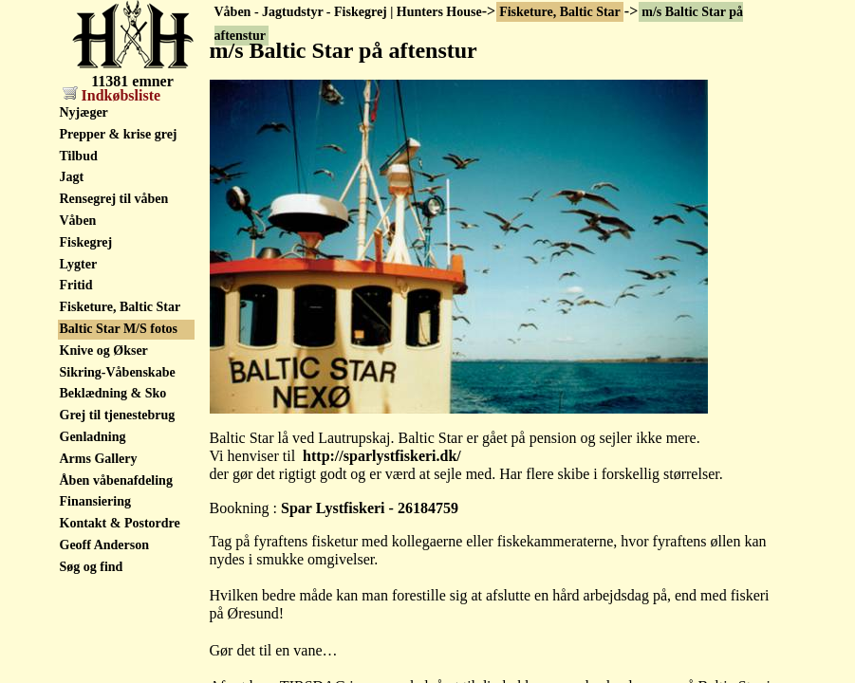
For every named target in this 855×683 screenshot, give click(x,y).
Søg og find (91, 567)
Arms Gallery (99, 459)
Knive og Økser (104, 350)
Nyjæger (84, 112)
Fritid (76, 285)
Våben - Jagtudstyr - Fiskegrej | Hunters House (348, 12)
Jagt (72, 177)
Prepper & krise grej (118, 134)
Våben (78, 220)
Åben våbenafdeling (116, 480)
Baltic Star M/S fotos (119, 329)
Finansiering (95, 501)
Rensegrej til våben (114, 199)
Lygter (79, 264)
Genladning (93, 437)
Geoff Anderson (105, 545)
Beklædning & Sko (113, 393)
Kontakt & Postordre (120, 523)
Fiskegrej (86, 242)
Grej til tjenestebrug (118, 415)
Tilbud (79, 156)
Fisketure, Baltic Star (560, 12)
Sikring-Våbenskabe (118, 372)
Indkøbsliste (112, 95)
